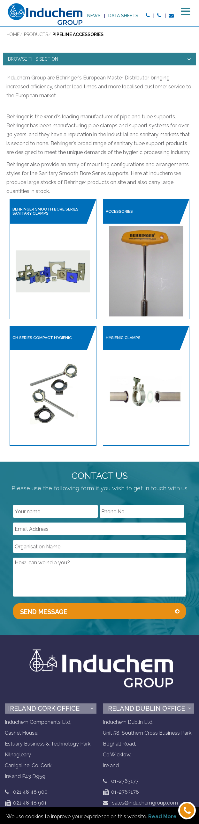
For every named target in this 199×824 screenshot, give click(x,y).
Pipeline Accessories (77, 35)
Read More (162, 816)
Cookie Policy (96, 779)
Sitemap (128, 779)
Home (12, 35)
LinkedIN (153, 778)
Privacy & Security (52, 779)
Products (36, 35)
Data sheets (158, 15)
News (128, 15)
